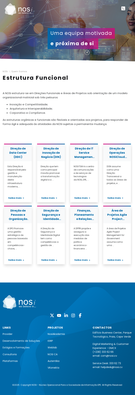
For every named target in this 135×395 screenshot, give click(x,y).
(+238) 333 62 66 (103, 352)
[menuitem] (22, 334)
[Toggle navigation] (130, 8)
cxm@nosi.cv (109, 355)
